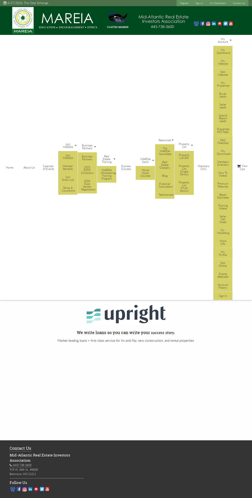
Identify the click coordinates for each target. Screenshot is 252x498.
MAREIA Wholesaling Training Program (108, 174)
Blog (164, 176)
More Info (223, 242)
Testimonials (166, 195)
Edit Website (223, 73)
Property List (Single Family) (184, 170)
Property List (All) (184, 156)
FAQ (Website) (223, 141)
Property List (184, 145)
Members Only (203, 167)
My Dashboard (218, 3)
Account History (223, 286)
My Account (223, 40)
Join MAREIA (68, 145)
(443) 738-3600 (20, 465)
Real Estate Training (106, 159)
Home (9, 167)
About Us (29, 167)
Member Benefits (68, 167)
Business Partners (87, 146)
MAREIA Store (145, 160)
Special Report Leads (223, 118)
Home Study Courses (145, 173)
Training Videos (223, 207)
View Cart (242, 167)
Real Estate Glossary (164, 165)
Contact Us (239, 3)
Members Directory (223, 163)
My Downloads (224, 152)
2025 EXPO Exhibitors (87, 170)
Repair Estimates (223, 196)
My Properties (223, 84)
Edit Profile (223, 264)
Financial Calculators (166, 185)
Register (184, 3)
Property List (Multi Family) (184, 186)
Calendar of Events (48, 167)
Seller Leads (222, 106)
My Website (223, 62)
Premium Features (223, 185)
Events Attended (222, 275)
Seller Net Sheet (222, 219)
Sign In (199, 3)
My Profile (223, 253)
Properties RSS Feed (223, 130)
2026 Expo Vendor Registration (88, 185)
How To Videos (222, 174)
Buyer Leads (222, 95)
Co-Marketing (223, 231)
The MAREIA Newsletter (165, 151)
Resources (165, 140)
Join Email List (68, 178)
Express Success (126, 167)
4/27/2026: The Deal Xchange (26, 3)
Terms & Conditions (68, 189)
